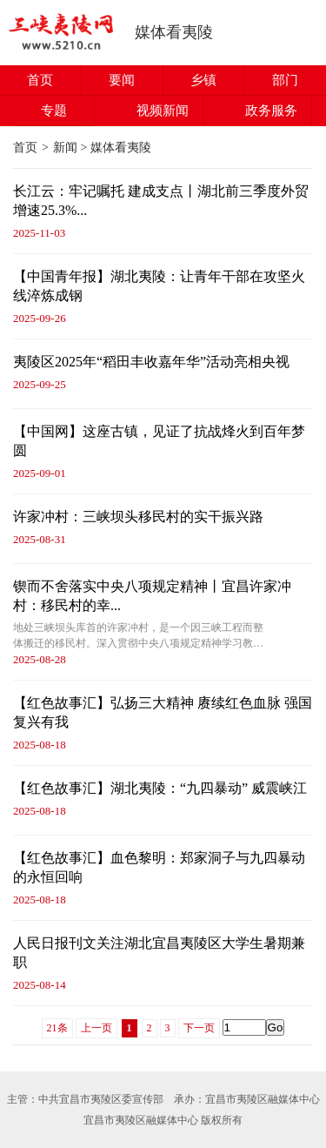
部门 (285, 80)
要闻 (122, 80)
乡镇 (203, 80)
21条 (57, 1028)
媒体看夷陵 (174, 32)
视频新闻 (162, 110)
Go (275, 1027)
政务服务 (271, 110)
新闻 (65, 147)
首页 (40, 80)
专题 (54, 110)
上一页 (96, 1028)
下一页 (199, 1028)
